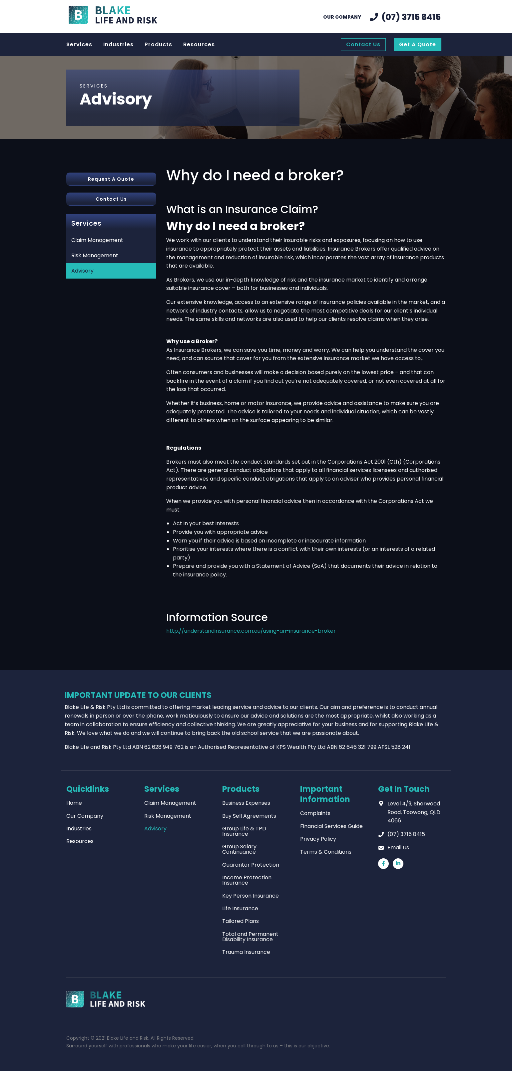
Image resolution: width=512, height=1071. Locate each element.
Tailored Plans (240, 921)
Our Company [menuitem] (342, 17)
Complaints (315, 813)
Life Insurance (240, 908)
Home (74, 803)
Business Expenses (246, 803)
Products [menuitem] (158, 44)
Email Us (398, 847)
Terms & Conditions (325, 852)
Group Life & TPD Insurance (244, 831)
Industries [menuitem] (118, 44)
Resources (80, 841)
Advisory (82, 271)
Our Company (84, 816)
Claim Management (97, 240)
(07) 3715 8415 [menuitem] (411, 17)
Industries (79, 828)
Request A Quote (111, 179)
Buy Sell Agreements (249, 816)
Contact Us (111, 199)
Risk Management (94, 255)
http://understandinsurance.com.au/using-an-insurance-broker (251, 631)
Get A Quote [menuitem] (417, 44)
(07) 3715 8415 (406, 834)
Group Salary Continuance (239, 849)
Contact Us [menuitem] (363, 44)
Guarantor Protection (250, 865)
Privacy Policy (318, 839)
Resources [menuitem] (199, 44)
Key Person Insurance (250, 896)
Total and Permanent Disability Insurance (250, 936)
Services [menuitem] (79, 44)
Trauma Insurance (246, 952)
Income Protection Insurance (246, 880)
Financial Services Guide (331, 826)
